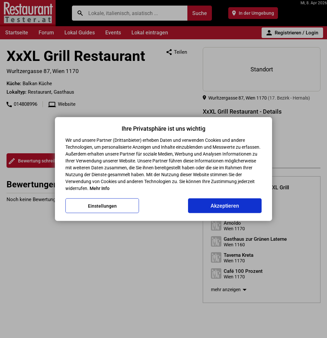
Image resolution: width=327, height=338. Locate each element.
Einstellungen (102, 205)
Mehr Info (100, 188)
